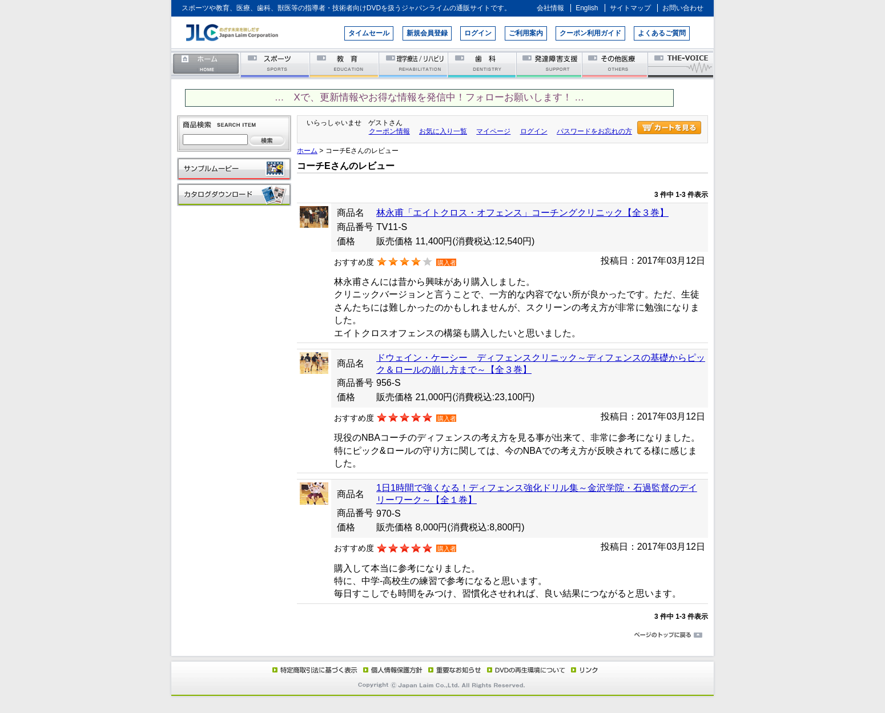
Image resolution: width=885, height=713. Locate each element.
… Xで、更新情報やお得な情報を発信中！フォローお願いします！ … (429, 97)
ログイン (478, 33)
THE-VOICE (681, 64)
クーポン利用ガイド (590, 33)
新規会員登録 (427, 33)
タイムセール (368, 33)
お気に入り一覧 (443, 131)
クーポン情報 (389, 131)
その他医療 (616, 64)
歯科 (482, 64)
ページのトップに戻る (442, 635)
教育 (344, 64)
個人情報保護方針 (391, 669)
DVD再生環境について (527, 669)
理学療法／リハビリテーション (413, 64)
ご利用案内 (526, 33)
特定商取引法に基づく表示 (314, 669)
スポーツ (275, 64)
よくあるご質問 (662, 33)
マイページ (493, 131)
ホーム (206, 64)
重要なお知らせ (452, 669)
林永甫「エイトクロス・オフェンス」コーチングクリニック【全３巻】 (522, 212)
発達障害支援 (550, 64)
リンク (583, 669)
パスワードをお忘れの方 (594, 131)
